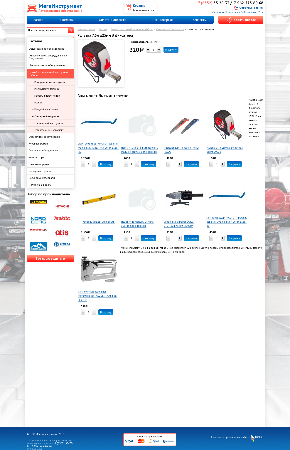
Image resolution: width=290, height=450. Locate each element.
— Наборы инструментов (46, 95)
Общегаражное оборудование (46, 48)
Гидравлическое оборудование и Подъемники (48, 57)
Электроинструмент (40, 171)
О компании (66, 20)
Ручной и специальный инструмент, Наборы (132, 29)
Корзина (139, 5)
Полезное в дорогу (40, 184)
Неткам (259, 437)
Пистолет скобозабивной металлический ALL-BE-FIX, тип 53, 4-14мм (97, 295)
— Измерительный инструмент (49, 82)
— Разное (37, 102)
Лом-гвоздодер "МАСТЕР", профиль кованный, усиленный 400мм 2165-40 (227, 221)
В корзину (171, 49)
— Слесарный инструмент (46, 116)
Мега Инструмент (86, 29)
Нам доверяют (162, 20)
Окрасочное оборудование (44, 136)
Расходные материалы (42, 177)
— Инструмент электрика (46, 88)
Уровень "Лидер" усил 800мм (98, 221)
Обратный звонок (251, 7)
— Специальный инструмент (47, 123)
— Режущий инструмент (45, 109)
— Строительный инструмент (47, 130)
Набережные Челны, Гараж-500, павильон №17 (236, 12)
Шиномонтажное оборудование (47, 65)
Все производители (50, 258)
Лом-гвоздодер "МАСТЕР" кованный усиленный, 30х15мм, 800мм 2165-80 (98, 147)
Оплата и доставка (112, 20)
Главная (37, 20)
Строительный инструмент (170, 29)
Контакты (199, 20)
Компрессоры (36, 157)
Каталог (103, 29)
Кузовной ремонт (39, 143)
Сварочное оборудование (44, 150)
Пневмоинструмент (39, 164)
